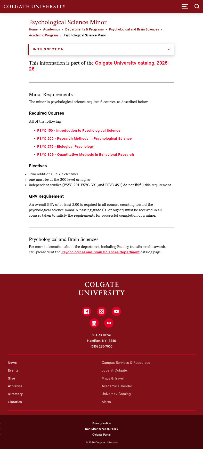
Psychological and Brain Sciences (134, 29)
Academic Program (43, 35)
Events (13, 370)
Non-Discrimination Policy (101, 428)
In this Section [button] (48, 49)
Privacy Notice (101, 423)
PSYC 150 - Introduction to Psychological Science (78, 130)
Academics (51, 29)
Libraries (15, 402)
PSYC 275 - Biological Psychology (65, 146)
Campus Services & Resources (126, 363)
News (12, 363)
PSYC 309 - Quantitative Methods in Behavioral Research (85, 154)
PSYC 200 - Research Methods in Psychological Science (84, 138)
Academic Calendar (117, 386)
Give (11, 378)
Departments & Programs (84, 29)
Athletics (15, 386)
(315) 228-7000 (101, 346)
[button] (185, 6)
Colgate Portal (101, 434)
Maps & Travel (113, 378)
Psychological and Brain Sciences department (100, 252)
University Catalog (116, 394)
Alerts (106, 402)
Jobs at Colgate (114, 370)
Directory (15, 394)
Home (33, 29)
